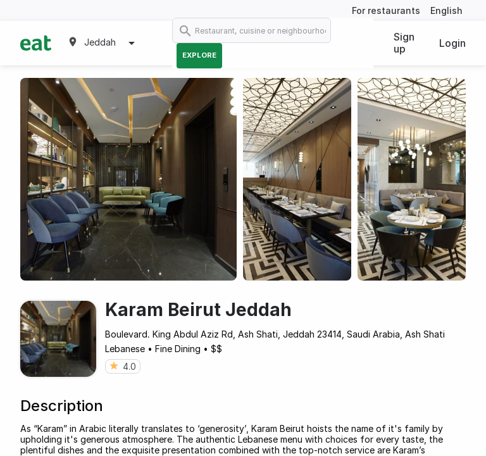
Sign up (404, 42)
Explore (199, 55)
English (446, 10)
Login (452, 43)
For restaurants (386, 10)
